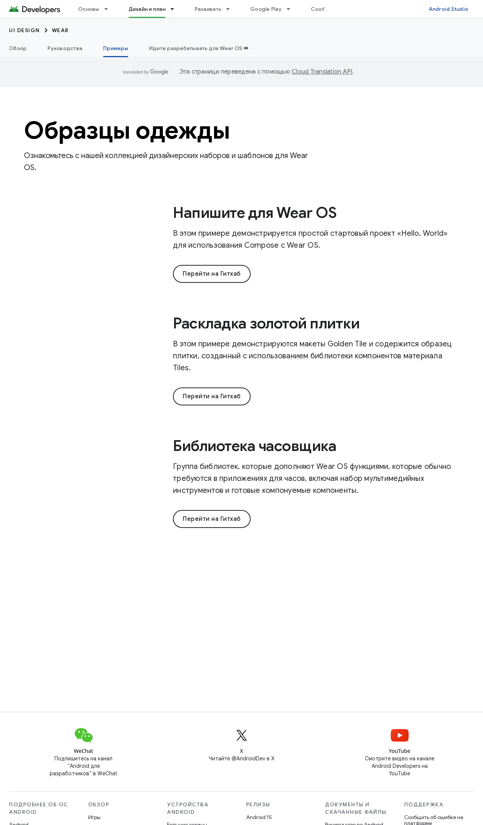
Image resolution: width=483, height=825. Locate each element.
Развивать (208, 9)
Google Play (266, 9)
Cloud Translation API (322, 71)
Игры (94, 817)
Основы (88, 9)
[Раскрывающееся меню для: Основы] (109, 9)
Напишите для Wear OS (255, 212)
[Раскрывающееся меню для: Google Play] (292, 9)
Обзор (18, 48)
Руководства (64, 48)
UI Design (24, 30)
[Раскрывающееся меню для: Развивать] (231, 9)
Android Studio (448, 9)
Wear (60, 30)
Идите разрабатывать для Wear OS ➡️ (199, 48)
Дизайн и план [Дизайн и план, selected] (147, 9)
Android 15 (259, 817)
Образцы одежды (127, 130)
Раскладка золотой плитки (266, 323)
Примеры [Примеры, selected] (115, 48)
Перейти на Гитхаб (212, 274)
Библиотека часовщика (254, 445)
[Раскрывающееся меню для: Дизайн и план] (175, 9)
